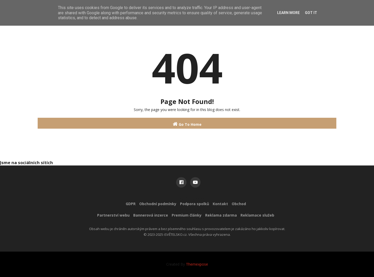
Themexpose (197, 264)
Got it (311, 13)
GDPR (131, 203)
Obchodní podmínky (157, 203)
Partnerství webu (113, 215)
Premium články (187, 215)
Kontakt (220, 203)
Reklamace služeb (257, 215)
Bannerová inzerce (150, 215)
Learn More (288, 13)
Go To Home (187, 124)
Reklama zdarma (221, 215)
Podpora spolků (194, 203)
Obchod (239, 203)
